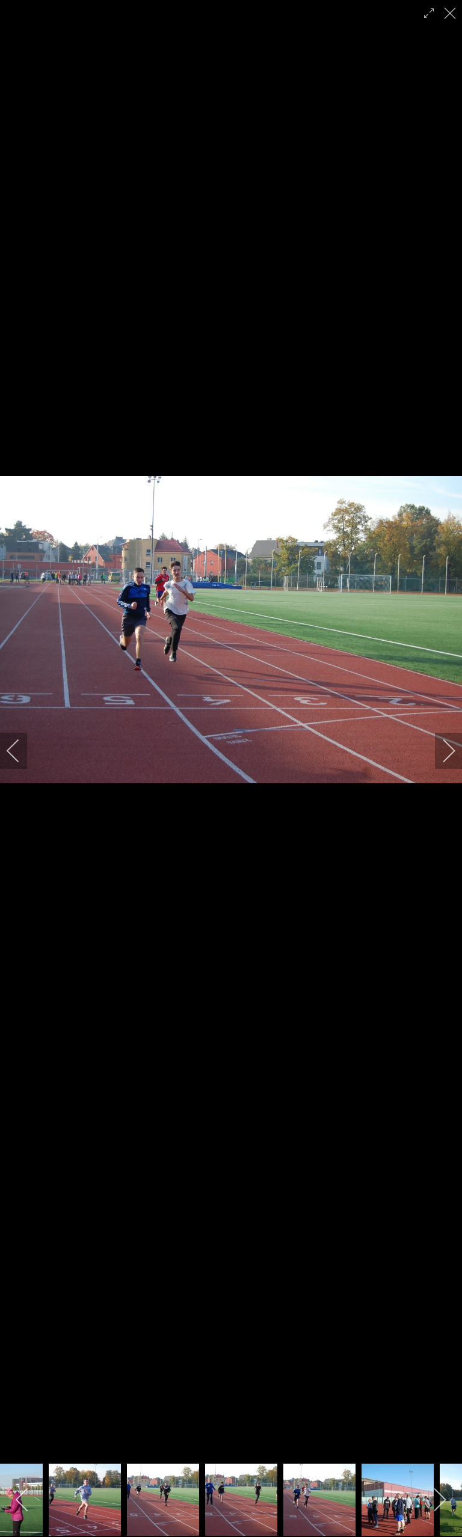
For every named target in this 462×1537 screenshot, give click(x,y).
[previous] (21, 751)
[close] (451, 13)
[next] (441, 751)
